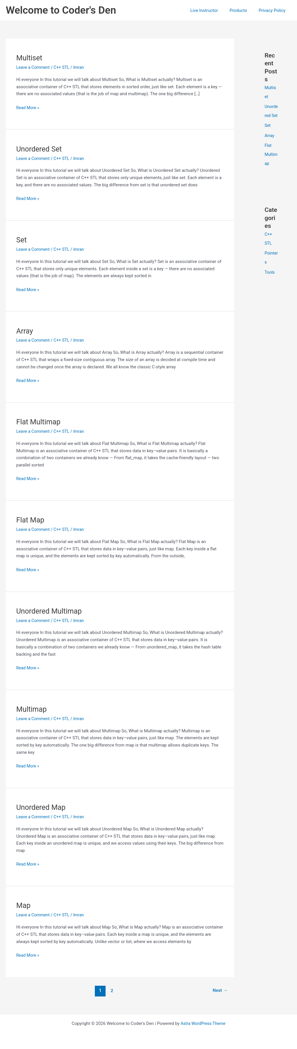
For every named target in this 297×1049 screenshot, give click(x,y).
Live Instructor (211, 10)
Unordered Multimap (50, 610)
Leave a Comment (33, 67)
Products (242, 10)
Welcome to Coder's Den (61, 10)
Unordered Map (42, 807)
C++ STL (63, 67)
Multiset (30, 57)
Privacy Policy (273, 10)
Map (23, 905)
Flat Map (31, 520)
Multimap (32, 709)
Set (21, 239)
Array (25, 330)
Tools (270, 278)
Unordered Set (40, 149)
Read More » (28, 107)
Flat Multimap (39, 421)
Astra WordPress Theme (203, 1023)
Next (219, 990)
